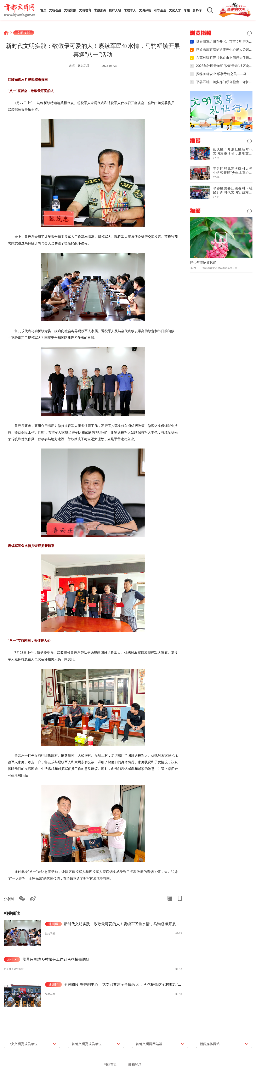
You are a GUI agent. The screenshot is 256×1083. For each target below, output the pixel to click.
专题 (187, 10)
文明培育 (85, 10)
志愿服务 (100, 10)
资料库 (197, 10)
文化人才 (175, 10)
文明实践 (70, 10)
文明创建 (55, 10)
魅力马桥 (83, 66)
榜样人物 (115, 10)
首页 (43, 10)
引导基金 (160, 10)
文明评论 (145, 10)
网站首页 (110, 1064)
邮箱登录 (135, 1064)
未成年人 (130, 10)
